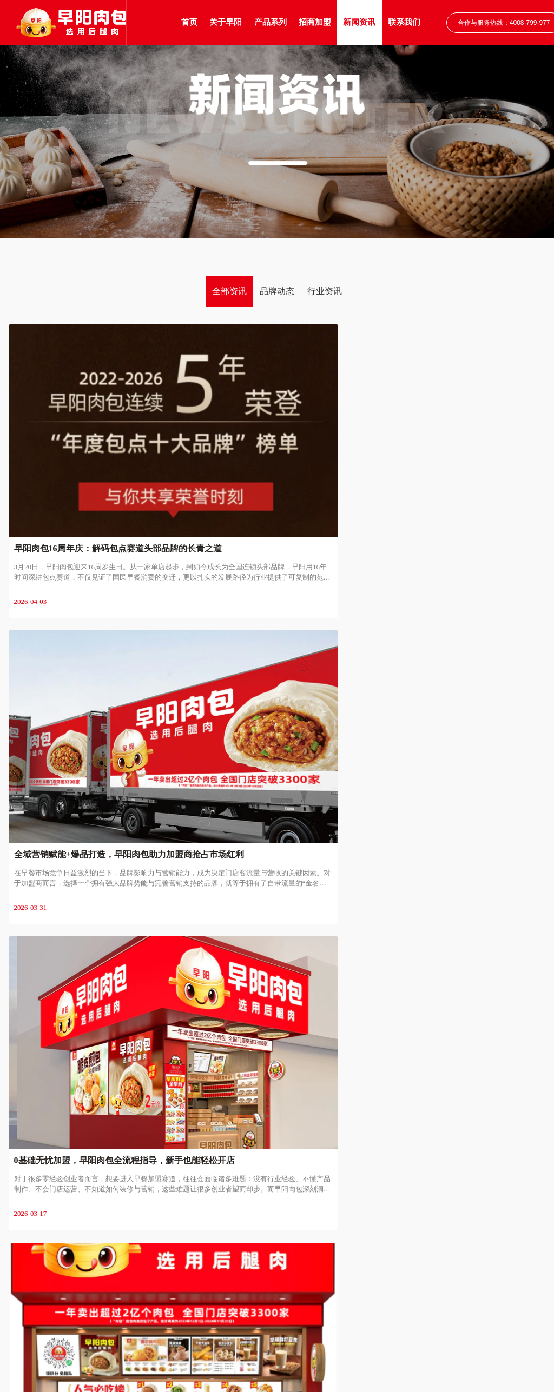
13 (345, 948)
